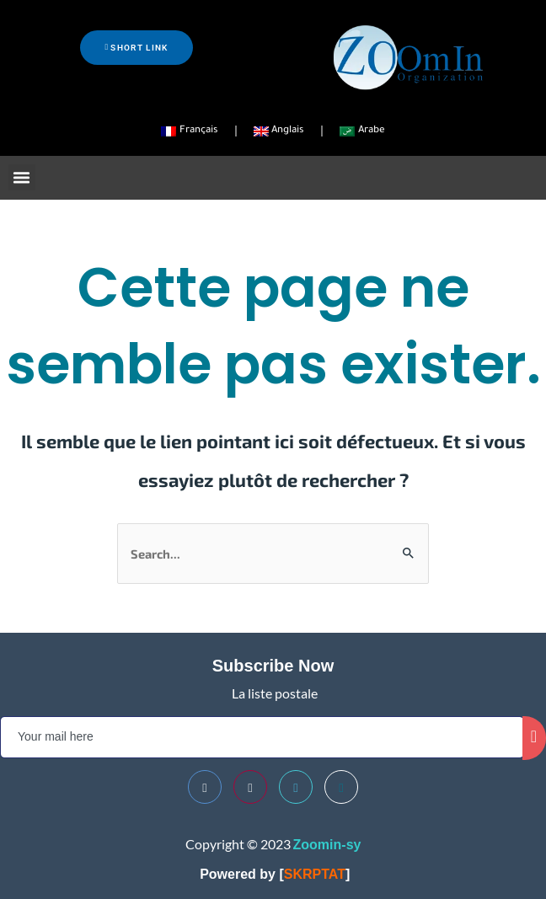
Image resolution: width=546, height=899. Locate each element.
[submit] (534, 738)
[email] (262, 737)
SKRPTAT (314, 874)
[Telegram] (341, 787)
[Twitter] (296, 787)
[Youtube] (250, 787)
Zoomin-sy (327, 844)
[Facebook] (205, 787)
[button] (21, 177)
